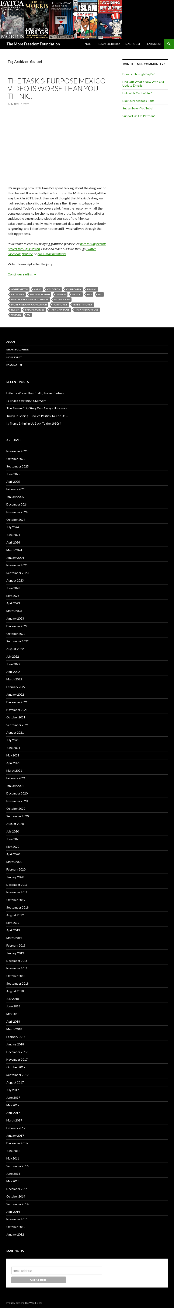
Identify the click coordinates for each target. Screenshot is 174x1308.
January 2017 (15, 1135)
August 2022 (15, 649)
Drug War (17, 294)
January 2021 (15, 786)
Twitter (91, 249)
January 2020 (15, 877)
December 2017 (17, 1052)
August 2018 (15, 991)
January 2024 (15, 557)
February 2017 (15, 1128)
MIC (100, 294)
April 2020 (13, 854)
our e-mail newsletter (52, 254)
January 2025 (15, 497)
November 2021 (17, 709)
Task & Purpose (59, 309)
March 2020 (14, 862)
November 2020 (17, 801)
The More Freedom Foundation (33, 44)
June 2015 (13, 1173)
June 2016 (13, 1151)
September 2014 (17, 1204)
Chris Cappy (73, 289)
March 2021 (14, 770)
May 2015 (12, 1181)
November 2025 (17, 451)
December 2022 (17, 626)
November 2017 (17, 1059)
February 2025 (15, 489)
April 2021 (13, 763)
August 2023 (15, 580)
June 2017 (13, 1097)
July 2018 (12, 998)
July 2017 (12, 1090)
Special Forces (34, 309)
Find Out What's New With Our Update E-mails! (143, 83)
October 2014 (15, 1196)
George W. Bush (40, 294)
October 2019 (15, 900)
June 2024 (13, 535)
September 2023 (17, 573)
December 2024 (17, 504)
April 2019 (13, 930)
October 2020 (15, 808)
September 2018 (17, 983)
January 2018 (15, 1044)
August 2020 (15, 824)
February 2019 (15, 945)
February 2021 (15, 778)
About (89, 43)
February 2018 (15, 1036)
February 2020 (15, 869)
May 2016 (12, 1158)
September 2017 (17, 1074)
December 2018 (17, 960)
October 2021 (15, 717)
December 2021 (17, 702)
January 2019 (15, 953)
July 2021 (12, 740)
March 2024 (14, 550)
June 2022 (13, 664)
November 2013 (17, 1219)
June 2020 (13, 839)
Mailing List (132, 43)
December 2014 (17, 1189)
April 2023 (13, 603)
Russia (15, 309)
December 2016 (17, 1143)
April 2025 (13, 481)
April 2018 (13, 1021)
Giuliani (61, 294)
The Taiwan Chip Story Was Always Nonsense (36, 408)
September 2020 (17, 816)
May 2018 (12, 1014)
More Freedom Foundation (29, 304)
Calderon (53, 289)
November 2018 (17, 968)
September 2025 (17, 466)
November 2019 (17, 892)
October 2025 (15, 459)
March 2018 (14, 1029)
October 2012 (15, 1227)
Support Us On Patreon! (138, 116)
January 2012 (15, 1234)
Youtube (27, 254)
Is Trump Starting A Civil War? (26, 400)
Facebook (14, 254)
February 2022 (15, 687)
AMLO (37, 289)
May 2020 (12, 846)
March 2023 (14, 611)
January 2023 (15, 618)
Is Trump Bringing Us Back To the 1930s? (33, 423)
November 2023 (17, 565)
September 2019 (17, 907)
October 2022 (15, 633)
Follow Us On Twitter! (137, 93)
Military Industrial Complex (29, 299)
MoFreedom (62, 299)
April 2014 (13, 1211)
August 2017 (15, 1082)
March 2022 (14, 679)
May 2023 (12, 595)
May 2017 (12, 1105)
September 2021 (17, 725)
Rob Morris (60, 304)
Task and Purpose (86, 309)
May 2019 (12, 922)
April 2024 (13, 542)
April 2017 (13, 1113)
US (28, 314)
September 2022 (17, 641)
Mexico (76, 294)
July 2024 (12, 527)
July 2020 (12, 831)
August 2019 (15, 915)
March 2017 (14, 1120)
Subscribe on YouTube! (137, 108)
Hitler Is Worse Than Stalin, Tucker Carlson (35, 393)
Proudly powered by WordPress (24, 1302)
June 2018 (13, 1006)
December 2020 (17, 793)
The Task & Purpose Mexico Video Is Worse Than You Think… (57, 88)
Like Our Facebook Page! (139, 100)
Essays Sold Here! (109, 43)
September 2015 (17, 1166)
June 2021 (13, 747)
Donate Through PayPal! (138, 74)
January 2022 (15, 694)
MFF (89, 294)
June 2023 (13, 588)
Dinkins (92, 289)
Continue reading (22, 274)
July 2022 (12, 656)
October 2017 (15, 1067)
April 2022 (13, 671)
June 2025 (13, 474)
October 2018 (15, 976)
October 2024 (15, 519)
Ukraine (16, 314)
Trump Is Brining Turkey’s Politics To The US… (37, 416)
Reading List (153, 43)
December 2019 (17, 884)
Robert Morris (83, 304)
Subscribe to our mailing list (34, 1262)
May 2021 (12, 755)
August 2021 (15, 732)
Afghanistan (19, 289)
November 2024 (17, 512)
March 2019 (14, 938)
